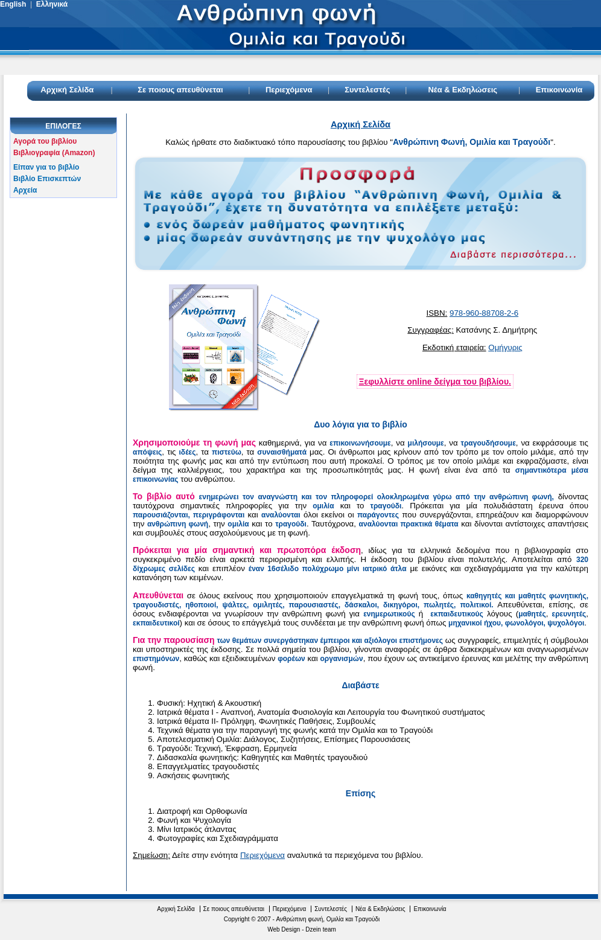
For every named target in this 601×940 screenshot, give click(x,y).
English (13, 4)
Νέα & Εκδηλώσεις (462, 89)
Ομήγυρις (505, 347)
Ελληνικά (52, 4)
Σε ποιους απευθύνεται (180, 89)
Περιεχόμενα (289, 89)
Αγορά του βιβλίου (45, 141)
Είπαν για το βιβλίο (46, 167)
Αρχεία (25, 190)
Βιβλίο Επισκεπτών (47, 178)
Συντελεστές (367, 89)
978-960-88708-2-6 (484, 313)
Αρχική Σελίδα (67, 89)
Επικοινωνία (559, 89)
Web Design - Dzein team (301, 929)
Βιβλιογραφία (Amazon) (54, 153)
